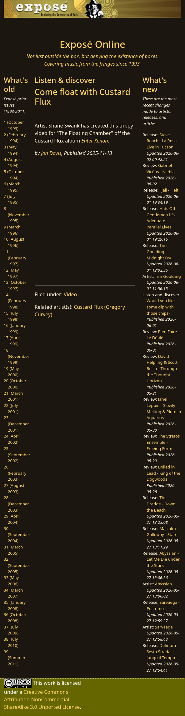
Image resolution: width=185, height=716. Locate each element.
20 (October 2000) (15, 384)
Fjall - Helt (168, 190)
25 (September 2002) (17, 454)
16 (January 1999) (15, 328)
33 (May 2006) (11, 581)
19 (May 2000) (11, 372)
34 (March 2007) (13, 593)
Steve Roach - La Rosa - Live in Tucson (163, 141)
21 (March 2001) (13, 396)
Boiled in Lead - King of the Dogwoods (163, 473)
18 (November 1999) (16, 356)
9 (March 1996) (12, 230)
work (49, 682)
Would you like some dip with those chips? (161, 307)
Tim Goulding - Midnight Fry (159, 251)
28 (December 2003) (16, 504)
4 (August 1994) (13, 162)
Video (70, 294)
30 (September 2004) (17, 534)
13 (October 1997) (15, 285)
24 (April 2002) (12, 439)
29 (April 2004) (12, 519)
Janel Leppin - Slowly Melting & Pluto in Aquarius (164, 408)
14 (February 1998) (15, 301)
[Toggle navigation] (24, 26)
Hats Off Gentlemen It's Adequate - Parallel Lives (161, 218)
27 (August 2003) (14, 488)
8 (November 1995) (16, 214)
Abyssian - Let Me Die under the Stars (163, 559)
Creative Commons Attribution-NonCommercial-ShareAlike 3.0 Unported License (42, 699)
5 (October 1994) (14, 175)
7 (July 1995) (11, 199)
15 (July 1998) (11, 316)
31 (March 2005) (13, 550)
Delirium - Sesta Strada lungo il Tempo (162, 651)
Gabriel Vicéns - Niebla (161, 168)
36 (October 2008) (15, 617)
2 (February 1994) (15, 138)
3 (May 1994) (11, 150)
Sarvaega (164, 627)
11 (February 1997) (15, 258)
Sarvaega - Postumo (163, 605)
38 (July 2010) (11, 642)
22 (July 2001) (11, 408)
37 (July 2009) (11, 630)
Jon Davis (51, 153)
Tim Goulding (168, 276)
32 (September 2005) (17, 565)
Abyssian (163, 584)
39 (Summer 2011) (15, 658)
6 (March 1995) (12, 187)
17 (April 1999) (12, 341)
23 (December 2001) (16, 424)
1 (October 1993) (14, 125)
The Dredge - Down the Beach (161, 504)
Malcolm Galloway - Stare (162, 532)
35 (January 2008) (15, 605)
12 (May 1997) (11, 273)
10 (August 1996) (14, 242)
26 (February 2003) (15, 473)
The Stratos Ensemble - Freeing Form (163, 442)
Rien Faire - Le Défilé (163, 335)
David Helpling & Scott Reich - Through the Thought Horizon (162, 368)
